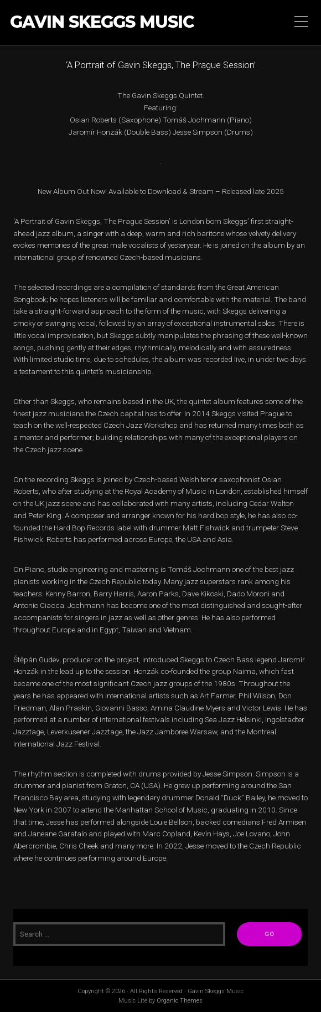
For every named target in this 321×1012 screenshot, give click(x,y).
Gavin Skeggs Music (102, 22)
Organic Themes (180, 1000)
